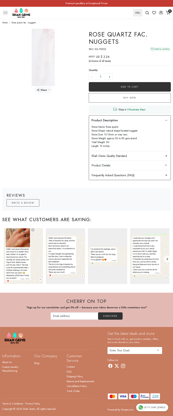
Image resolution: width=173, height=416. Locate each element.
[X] (117, 366)
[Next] (167, 259)
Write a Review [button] (23, 203)
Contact (71, 367)
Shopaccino (127, 409)
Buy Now (130, 97)
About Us (7, 362)
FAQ (69, 371)
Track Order (73, 391)
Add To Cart (130, 86)
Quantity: (93, 70)
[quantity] (100, 77)
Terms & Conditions (12, 403)
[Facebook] (110, 366)
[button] (161, 13)
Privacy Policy (32, 403)
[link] (147, 13)
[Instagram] (123, 366)
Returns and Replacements (80, 381)
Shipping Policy (75, 376)
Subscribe (110, 316)
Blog (36, 363)
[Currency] (137, 12)
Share (42, 90)
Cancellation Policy (77, 386)
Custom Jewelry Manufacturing (10, 369)
